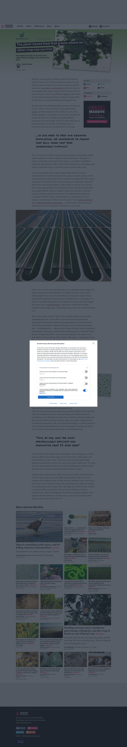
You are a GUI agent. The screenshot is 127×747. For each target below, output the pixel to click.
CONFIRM (50, 397)
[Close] (94, 343)
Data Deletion (53, 403)
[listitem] (63, 368)
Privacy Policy (73, 403)
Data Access (63, 403)
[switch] (85, 371)
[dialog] (63, 373)
